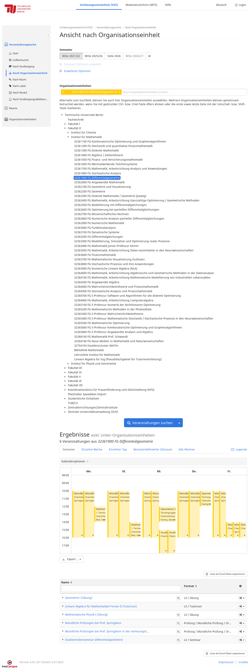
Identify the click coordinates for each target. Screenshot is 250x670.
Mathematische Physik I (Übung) (86, 614)
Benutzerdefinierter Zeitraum (152, 449)
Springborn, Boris (94, 500)
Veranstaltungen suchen (150, 422)
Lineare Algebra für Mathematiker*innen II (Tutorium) (101, 606)
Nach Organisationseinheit (27, 73)
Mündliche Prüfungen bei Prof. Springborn (93, 623)
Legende (239, 449)
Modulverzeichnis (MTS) (141, 5)
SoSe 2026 (114, 56)
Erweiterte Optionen (75, 71)
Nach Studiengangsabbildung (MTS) (29, 99)
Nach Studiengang (21, 66)
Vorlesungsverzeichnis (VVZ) (99, 5)
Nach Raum (17, 79)
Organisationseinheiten (20, 119)
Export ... (71, 559)
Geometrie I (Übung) (173, 509)
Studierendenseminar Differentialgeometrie (94, 640)
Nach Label (17, 86)
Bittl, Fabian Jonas (105, 519)
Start (13, 53)
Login (240, 5)
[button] (82, 535)
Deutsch (221, 5)
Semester (66, 50)
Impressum (226, 662)
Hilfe (168, 5)
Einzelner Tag (118, 449)
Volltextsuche (18, 60)
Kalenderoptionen (74, 461)
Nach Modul (17, 92)
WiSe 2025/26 (94, 56)
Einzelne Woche (92, 449)
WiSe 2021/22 (71, 56)
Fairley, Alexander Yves (172, 519)
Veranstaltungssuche (20, 44)
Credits (243, 662)
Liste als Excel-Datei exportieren (225, 574)
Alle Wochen (187, 449)
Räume (10, 108)
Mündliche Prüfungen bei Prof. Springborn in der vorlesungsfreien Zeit (112, 631)
